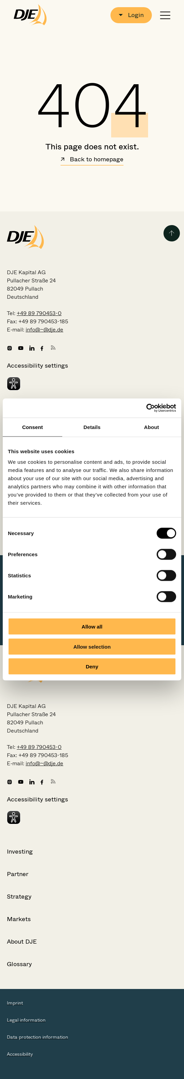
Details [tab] (92, 427)
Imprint (15, 1003)
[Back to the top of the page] (171, 233)
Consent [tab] (32, 427)
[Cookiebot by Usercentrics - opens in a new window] (146, 408)
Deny (92, 666)
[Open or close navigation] (165, 15)
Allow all (92, 627)
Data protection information (37, 1037)
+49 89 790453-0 (39, 313)
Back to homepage (92, 160)
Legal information (26, 1020)
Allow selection (91, 646)
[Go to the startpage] (30, 15)
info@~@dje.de (44, 330)
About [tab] (151, 427)
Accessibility (20, 1054)
